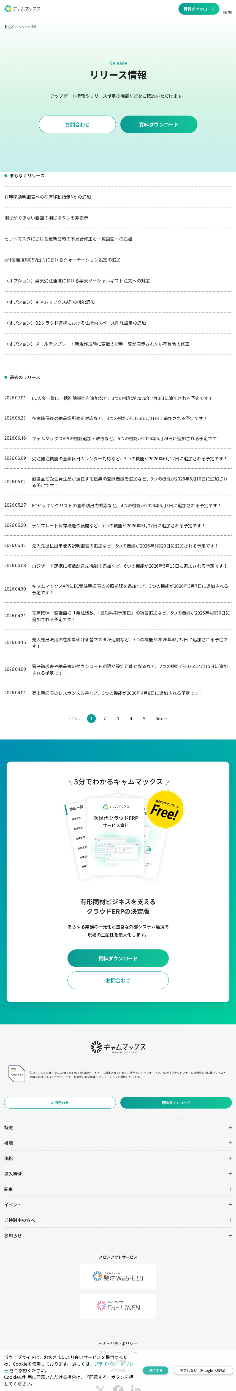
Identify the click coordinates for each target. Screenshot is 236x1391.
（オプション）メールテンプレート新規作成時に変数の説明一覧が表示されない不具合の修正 (96, 343)
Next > (161, 718)
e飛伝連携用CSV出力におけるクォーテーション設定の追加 (62, 259)
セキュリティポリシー (118, 1343)
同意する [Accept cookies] (155, 1370)
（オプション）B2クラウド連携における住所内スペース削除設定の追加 (75, 322)
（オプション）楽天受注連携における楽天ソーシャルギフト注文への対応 (77, 280)
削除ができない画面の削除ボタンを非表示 (46, 217)
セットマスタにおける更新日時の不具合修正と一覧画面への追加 (68, 238)
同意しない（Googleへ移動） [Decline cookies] (203, 1370)
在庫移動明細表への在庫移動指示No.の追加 (47, 196)
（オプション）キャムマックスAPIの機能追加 (49, 301)
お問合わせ (77, 124)
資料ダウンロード (199, 9)
